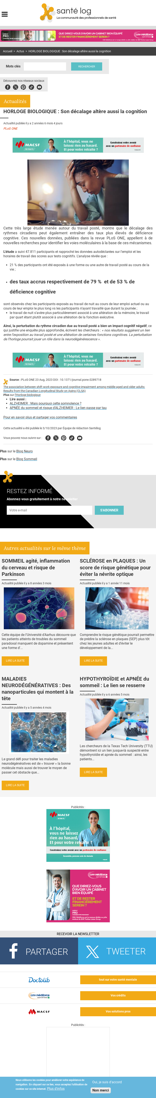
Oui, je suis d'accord (107, 1082)
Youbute (39, 86)
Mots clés (13, 66)
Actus (20, 51)
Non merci (100, 1090)
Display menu (5, 14)
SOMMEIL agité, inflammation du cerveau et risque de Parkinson (36, 567)
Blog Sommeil (26, 459)
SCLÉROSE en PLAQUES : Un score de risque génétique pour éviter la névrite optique (115, 567)
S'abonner (109, 510)
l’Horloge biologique (28, 395)
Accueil (7, 51)
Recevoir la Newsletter (78, 934)
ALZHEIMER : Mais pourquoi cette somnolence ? (45, 403)
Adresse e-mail (18, 503)
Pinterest (23, 86)
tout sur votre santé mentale (118, 979)
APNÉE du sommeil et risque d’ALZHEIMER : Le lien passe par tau (58, 408)
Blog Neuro (24, 451)
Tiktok (31, 86)
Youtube (79, 437)
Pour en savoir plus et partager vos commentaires (40, 417)
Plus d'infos (56, 1089)
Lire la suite (15, 660)
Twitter (15, 86)
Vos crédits (118, 995)
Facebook (7, 86)
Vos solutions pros (118, 1011)
